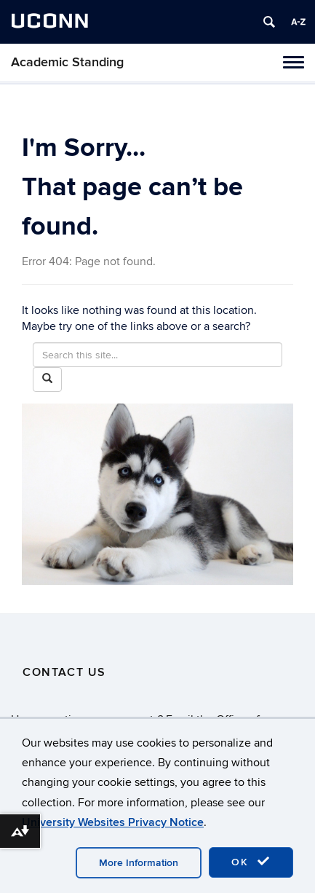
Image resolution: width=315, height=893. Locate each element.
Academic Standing (67, 62)
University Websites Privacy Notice (113, 822)
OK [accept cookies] (251, 861)
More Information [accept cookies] (138, 863)
